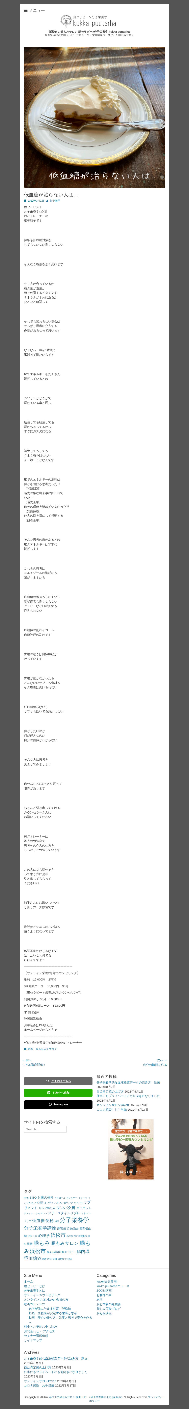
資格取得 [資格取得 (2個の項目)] (62, 1259)
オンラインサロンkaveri (113, 1105)
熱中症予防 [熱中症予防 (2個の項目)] (72, 1236)
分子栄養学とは (34, 1290)
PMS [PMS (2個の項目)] (26, 1198)
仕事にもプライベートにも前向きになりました (128, 1096)
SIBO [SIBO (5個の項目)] (33, 1197)
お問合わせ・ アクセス (39, 1331)
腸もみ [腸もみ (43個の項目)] (41, 1243)
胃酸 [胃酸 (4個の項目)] (30, 1243)
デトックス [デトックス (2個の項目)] (29, 1213)
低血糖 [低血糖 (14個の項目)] (38, 1220)
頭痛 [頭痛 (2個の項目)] (70, 1259)
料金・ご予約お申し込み (40, 1326)
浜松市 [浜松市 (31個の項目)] (58, 1235)
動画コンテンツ (34, 1304)
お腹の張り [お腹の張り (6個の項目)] (45, 1197)
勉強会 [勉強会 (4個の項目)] (74, 1228)
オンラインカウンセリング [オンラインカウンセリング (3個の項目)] (58, 1202)
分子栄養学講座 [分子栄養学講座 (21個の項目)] (40, 1227)
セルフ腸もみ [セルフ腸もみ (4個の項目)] (46, 1208)
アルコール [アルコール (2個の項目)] (59, 1198)
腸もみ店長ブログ (46, 1049)
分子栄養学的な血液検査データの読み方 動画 (128, 1082)
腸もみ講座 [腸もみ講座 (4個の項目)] (54, 1252)
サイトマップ (33, 1340)
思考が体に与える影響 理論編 (50, 1308)
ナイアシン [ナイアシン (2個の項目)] (41, 1213)
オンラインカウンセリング (42, 1295)
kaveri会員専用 (107, 1281)
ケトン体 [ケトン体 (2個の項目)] (78, 1202)
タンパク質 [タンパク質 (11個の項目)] (65, 1208)
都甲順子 (55, 200)
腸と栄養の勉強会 (109, 1304)
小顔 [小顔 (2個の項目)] (35, 1236)
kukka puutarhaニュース (113, 1286)
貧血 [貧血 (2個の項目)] (55, 1259)
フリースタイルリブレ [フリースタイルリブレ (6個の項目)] (64, 1213)
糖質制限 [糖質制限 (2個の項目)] (82, 1236)
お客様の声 (104, 1295)
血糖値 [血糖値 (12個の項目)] (35, 1258)
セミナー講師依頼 (36, 1335)
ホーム (28, 1281)
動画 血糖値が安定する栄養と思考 (53, 1313)
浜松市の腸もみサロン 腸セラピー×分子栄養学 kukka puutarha (89, 31)
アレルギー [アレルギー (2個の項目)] (71, 1198)
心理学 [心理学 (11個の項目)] (44, 1236)
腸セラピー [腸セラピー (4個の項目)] (69, 1252)
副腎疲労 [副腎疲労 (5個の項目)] (63, 1228)
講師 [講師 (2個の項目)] (44, 1259)
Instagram (58, 1104)
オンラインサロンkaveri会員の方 (46, 1299)
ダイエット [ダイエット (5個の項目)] (83, 1208)
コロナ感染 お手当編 (112, 1109)
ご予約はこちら (58, 1081)
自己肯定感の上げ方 (110, 1091)
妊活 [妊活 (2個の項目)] (30, 1236)
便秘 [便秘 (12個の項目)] (50, 1220)
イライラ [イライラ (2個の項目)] (82, 1198)
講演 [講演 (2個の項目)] (49, 1259)
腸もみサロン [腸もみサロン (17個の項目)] (65, 1243)
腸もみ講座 (104, 1313)
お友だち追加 (58, 1092)
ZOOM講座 (104, 1290)
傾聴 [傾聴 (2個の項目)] (57, 1221)
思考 (30, 1049)
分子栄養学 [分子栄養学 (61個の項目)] (74, 1220)
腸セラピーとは (34, 1286)
